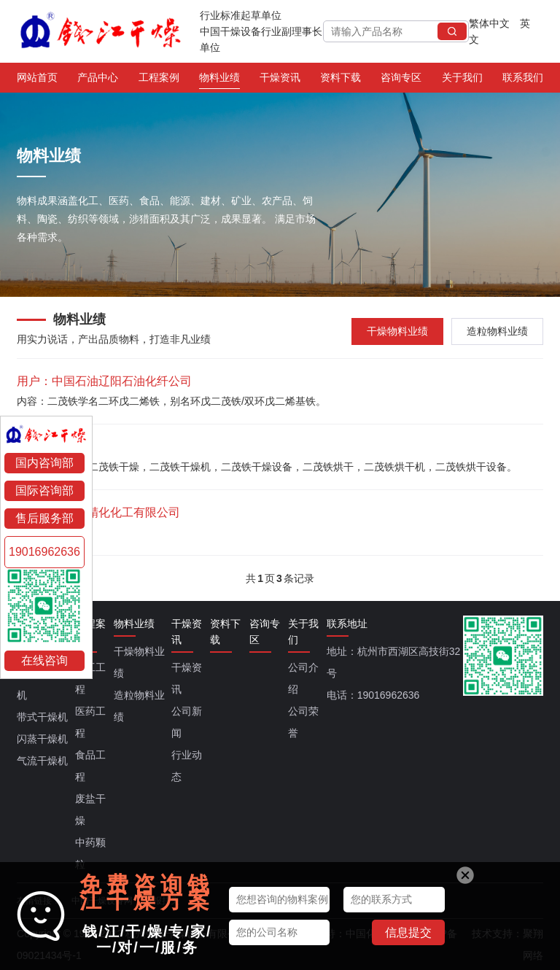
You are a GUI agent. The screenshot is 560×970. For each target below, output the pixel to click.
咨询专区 (401, 80)
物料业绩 (219, 80)
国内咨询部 (44, 463)
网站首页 (37, 80)
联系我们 (522, 80)
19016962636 (44, 552)
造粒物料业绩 (497, 331)
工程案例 (159, 80)
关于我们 (462, 80)
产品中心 (97, 80)
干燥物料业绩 (397, 331)
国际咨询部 (44, 490)
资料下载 (340, 80)
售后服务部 (44, 518)
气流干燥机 (42, 761)
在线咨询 (44, 660)
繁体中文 (489, 23)
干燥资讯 (280, 80)
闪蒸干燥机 (42, 739)
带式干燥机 (42, 717)
